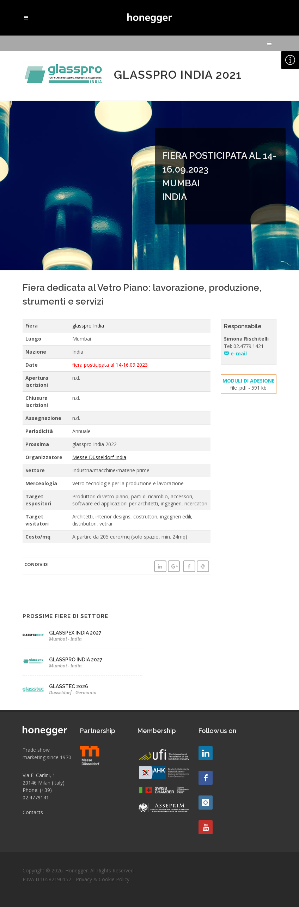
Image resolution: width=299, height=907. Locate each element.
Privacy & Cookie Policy (102, 879)
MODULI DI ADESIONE (248, 380)
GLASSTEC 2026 (68, 686)
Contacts (33, 812)
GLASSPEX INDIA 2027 (75, 633)
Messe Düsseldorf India (99, 457)
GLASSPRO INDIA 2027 (76, 659)
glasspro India (88, 325)
